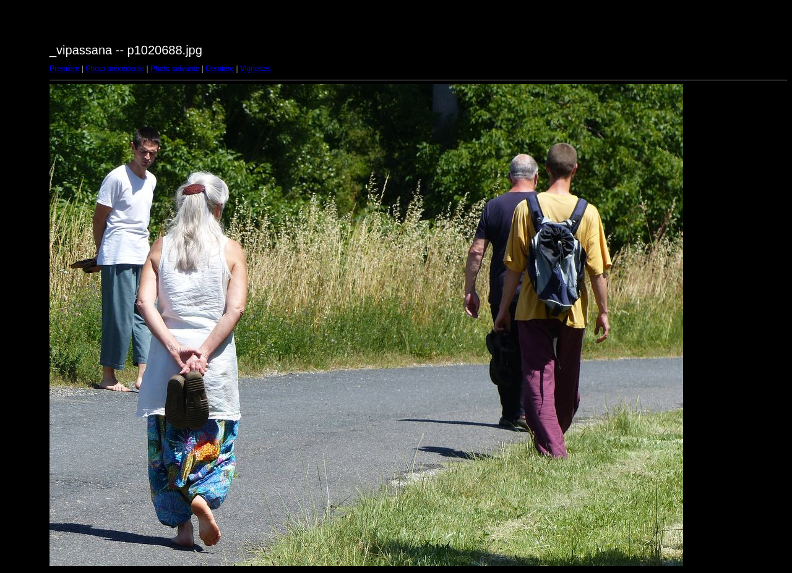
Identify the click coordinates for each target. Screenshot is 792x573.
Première (65, 68)
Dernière (219, 68)
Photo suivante (174, 68)
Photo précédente (114, 68)
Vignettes (255, 68)
